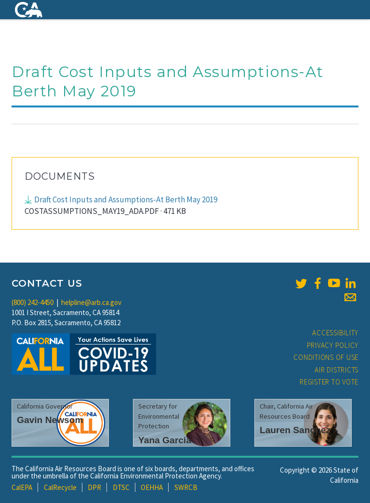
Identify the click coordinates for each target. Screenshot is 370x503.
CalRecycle (60, 487)
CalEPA (22, 487)
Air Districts (336, 369)
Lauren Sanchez (295, 430)
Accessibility (335, 332)
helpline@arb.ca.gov (91, 302)
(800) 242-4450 (32, 302)
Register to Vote (329, 381)
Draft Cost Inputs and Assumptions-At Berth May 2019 (125, 199)
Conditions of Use (325, 357)
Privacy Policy (333, 345)
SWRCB (186, 487)
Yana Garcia (164, 440)
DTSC (121, 487)
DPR (94, 487)
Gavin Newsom (50, 420)
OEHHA (152, 487)
